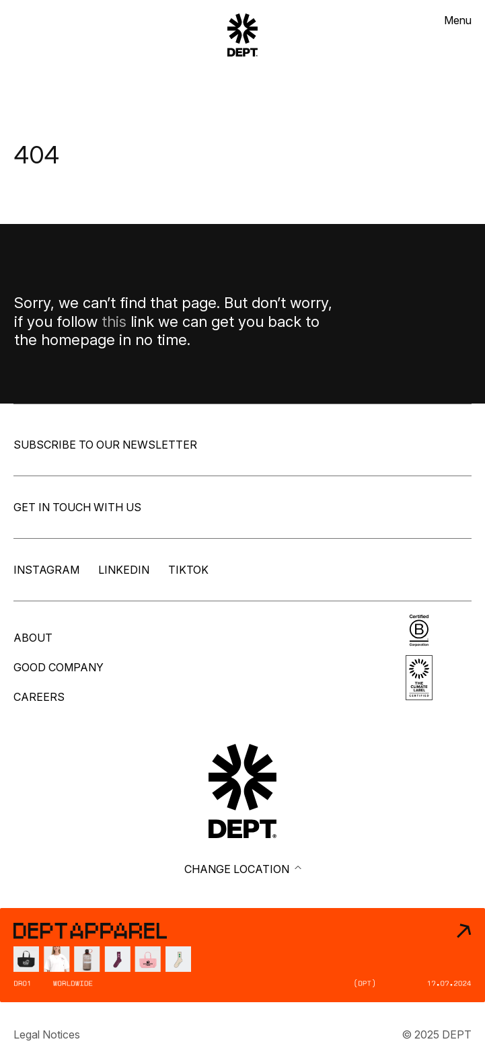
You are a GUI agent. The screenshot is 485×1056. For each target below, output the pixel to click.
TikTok (188, 569)
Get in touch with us (77, 507)
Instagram (46, 569)
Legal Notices (46, 1034)
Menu (458, 20)
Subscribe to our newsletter (105, 444)
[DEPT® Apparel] (242, 955)
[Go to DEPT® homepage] (242, 791)
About (32, 637)
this (114, 321)
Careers (39, 697)
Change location (242, 869)
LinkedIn (123, 569)
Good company (58, 667)
